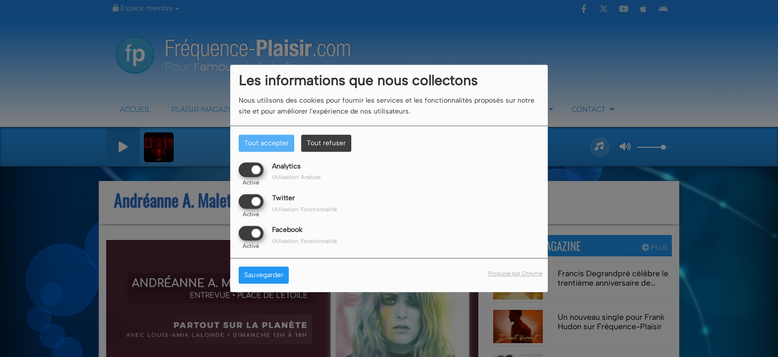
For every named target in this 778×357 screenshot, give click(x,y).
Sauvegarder (263, 275)
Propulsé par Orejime (515, 273)
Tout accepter (266, 143)
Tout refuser (326, 143)
